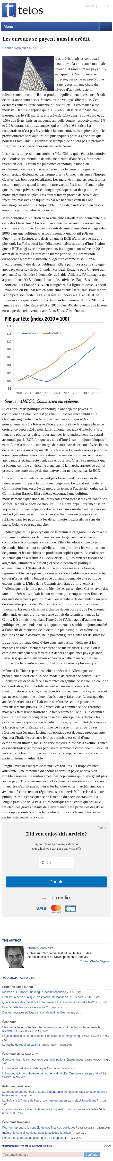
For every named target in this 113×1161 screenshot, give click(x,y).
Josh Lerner (53, 1068)
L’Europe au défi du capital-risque (24, 1068)
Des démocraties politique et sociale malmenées (33, 1012)
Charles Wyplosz (14, 48)
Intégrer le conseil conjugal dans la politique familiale (36, 1132)
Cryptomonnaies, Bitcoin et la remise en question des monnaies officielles (50, 1109)
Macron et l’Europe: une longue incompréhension (34, 992)
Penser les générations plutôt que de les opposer (34, 1138)
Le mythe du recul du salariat (21, 1044)
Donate (56, 881)
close (101, 828)
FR (109, 6)
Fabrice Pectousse (91, 1036)
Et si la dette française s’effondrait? (25, 1007)
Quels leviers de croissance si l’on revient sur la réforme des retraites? (48, 1002)
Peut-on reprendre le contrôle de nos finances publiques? (39, 1127)
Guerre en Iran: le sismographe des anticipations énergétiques (43, 1059)
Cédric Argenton (86, 1127)
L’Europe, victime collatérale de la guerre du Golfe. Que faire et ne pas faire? (52, 1073)
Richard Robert (49, 1044)
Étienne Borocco (25, 1031)
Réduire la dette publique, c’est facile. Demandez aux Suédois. (43, 997)
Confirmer (92, 1154)
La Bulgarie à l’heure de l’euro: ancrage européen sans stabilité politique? (50, 1100)
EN (101, 6)
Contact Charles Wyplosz (95, 961)
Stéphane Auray (93, 1059)
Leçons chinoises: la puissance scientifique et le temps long (41, 1036)
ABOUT (89, 6)
